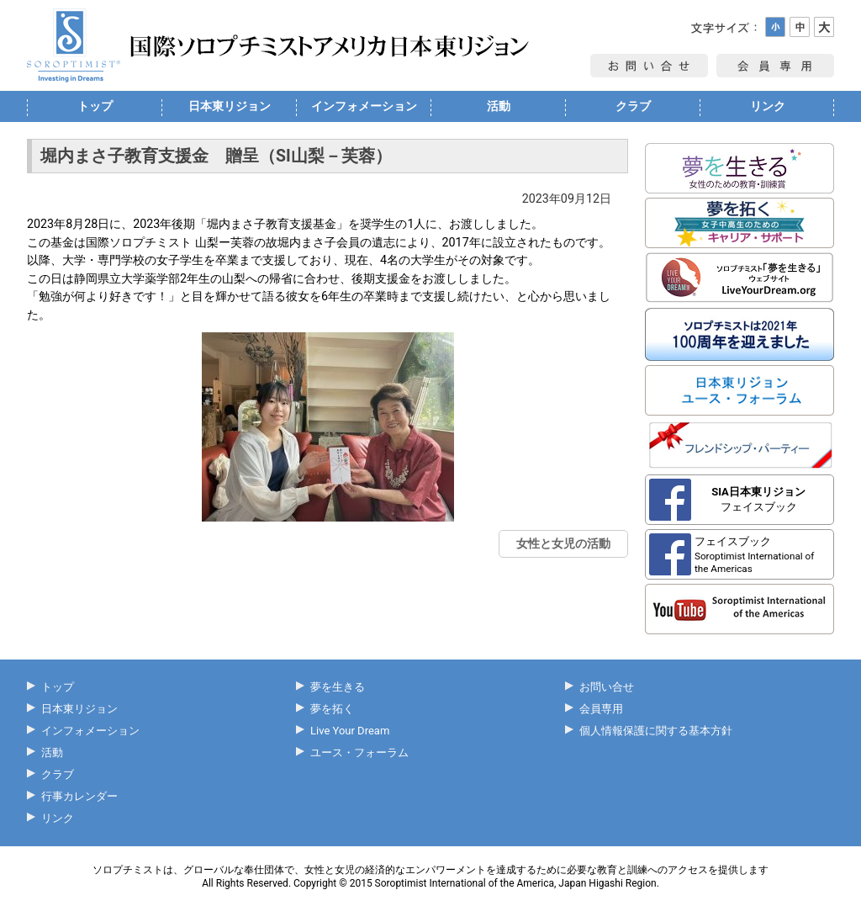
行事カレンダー (79, 796)
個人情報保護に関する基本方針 (655, 730)
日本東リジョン (229, 106)
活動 (498, 106)
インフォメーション (364, 106)
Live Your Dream (349, 730)
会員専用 (601, 708)
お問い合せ (606, 687)
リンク (767, 106)
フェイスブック (758, 499)
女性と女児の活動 (563, 543)
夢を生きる (337, 687)
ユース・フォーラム (359, 752)
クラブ (633, 106)
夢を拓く (332, 708)
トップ (95, 106)
